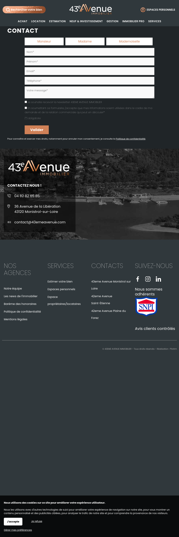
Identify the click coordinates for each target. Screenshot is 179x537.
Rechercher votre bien (24, 10)
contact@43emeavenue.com (40, 222)
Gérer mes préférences (18, 530)
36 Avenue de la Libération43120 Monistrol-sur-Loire (37, 209)
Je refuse (36, 521)
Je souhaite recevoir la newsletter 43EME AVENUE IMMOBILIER (65, 102)
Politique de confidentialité (130, 138)
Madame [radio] (85, 41)
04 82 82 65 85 (27, 195)
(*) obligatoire (33, 118)
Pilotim (173, 348)
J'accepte (13, 521)
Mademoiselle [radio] (129, 41)
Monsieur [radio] (44, 41)
